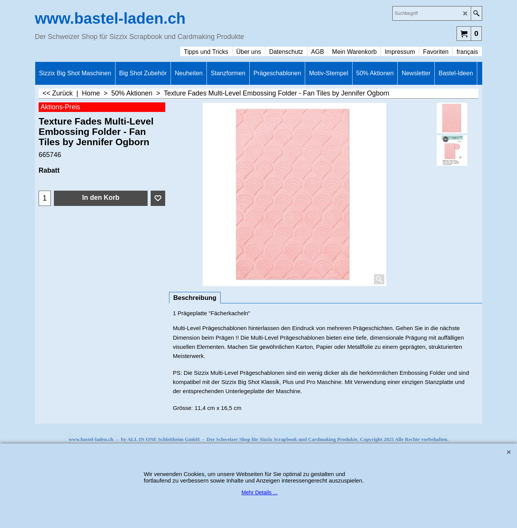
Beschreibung (194, 297)
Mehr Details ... (259, 492)
